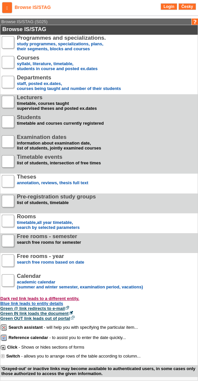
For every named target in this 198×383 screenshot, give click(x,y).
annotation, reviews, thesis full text (52, 182)
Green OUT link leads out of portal (35, 318)
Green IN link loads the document (34, 313)
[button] (7, 7)
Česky (187, 6)
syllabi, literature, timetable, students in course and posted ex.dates (57, 63)
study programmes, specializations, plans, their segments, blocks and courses (61, 43)
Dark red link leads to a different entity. (39, 298)
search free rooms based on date (50, 262)
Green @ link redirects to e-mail (32, 308)
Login (169, 6)
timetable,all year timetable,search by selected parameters (48, 222)
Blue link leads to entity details (31, 303)
